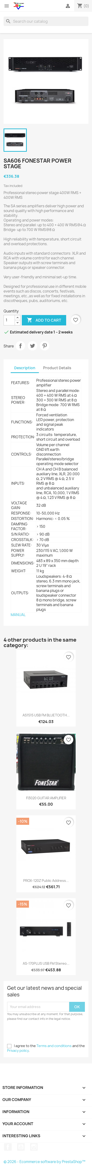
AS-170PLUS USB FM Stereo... (46, 963)
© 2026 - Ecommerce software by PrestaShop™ (44, 1161)
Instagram (34, 1147)
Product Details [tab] (57, 367)
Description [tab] (24, 367)
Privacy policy (18, 1050)
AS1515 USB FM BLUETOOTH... (46, 715)
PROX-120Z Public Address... (46, 880)
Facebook (8, 1147)
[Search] (46, 21)
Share (20, 346)
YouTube (21, 1147)
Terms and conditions (54, 1046)
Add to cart (44, 320)
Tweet (32, 346)
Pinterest (44, 346)
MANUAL (18, 614)
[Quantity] (9, 320)
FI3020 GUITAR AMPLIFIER (46, 798)
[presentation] (47, 1034)
